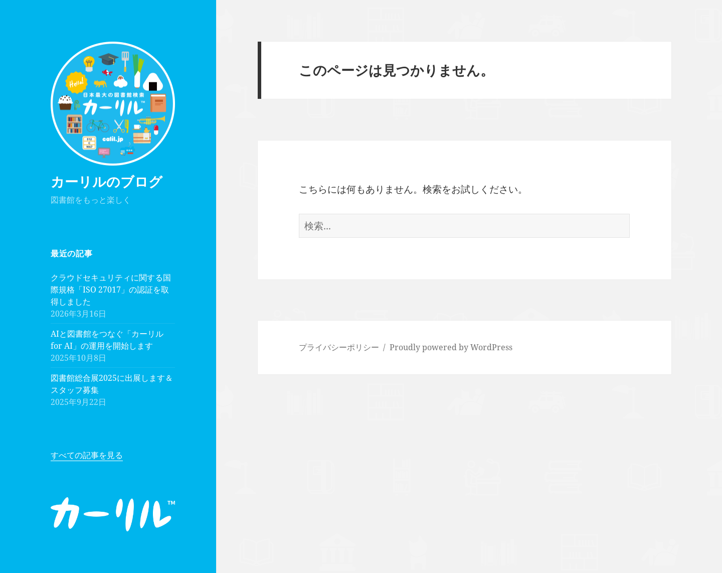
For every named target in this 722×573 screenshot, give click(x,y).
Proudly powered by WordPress (451, 347)
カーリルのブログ (106, 181)
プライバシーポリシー (339, 347)
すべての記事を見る (87, 455)
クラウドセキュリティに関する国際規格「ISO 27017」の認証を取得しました (111, 289)
